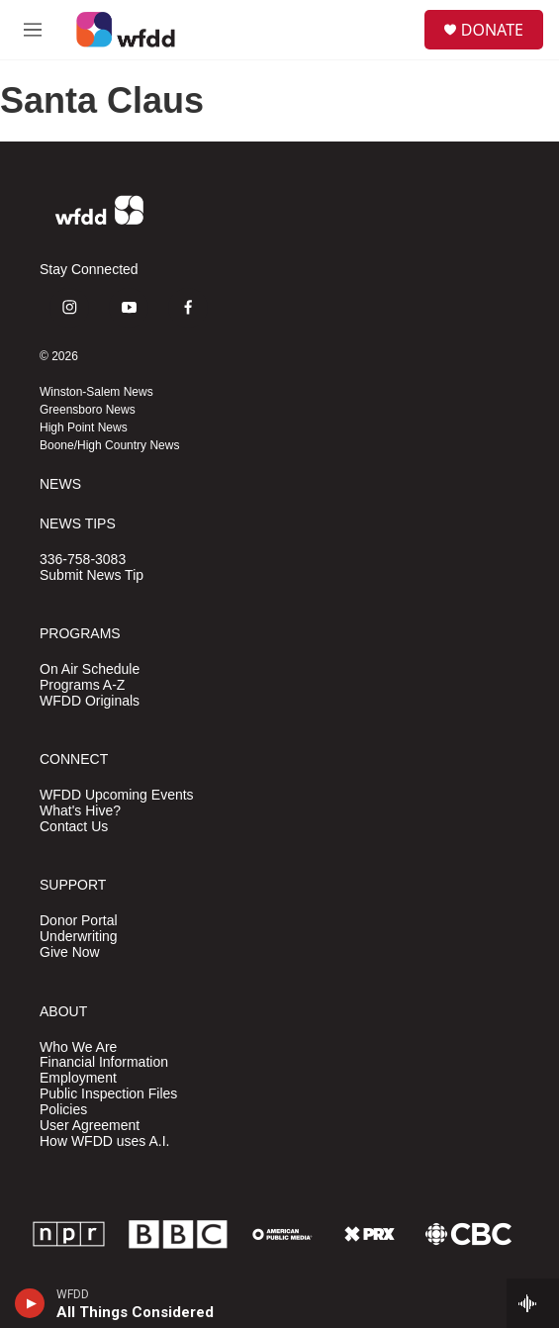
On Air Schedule (90, 669)
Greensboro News (88, 410)
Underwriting (79, 936)
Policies (63, 1109)
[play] (30, 1303)
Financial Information (104, 1062)
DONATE (492, 30)
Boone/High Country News (109, 445)
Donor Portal (79, 920)
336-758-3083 (83, 559)
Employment (78, 1078)
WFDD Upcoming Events (117, 795)
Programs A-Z (82, 685)
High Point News (84, 427)
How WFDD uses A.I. (104, 1141)
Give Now (70, 952)
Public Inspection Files (108, 1094)
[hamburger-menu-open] (32, 29)
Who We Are (78, 1047)
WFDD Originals (90, 701)
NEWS (60, 484)
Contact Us (74, 826)
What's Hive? (80, 811)
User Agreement (90, 1125)
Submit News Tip (91, 575)
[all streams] (533, 1303)
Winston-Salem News (96, 392)
